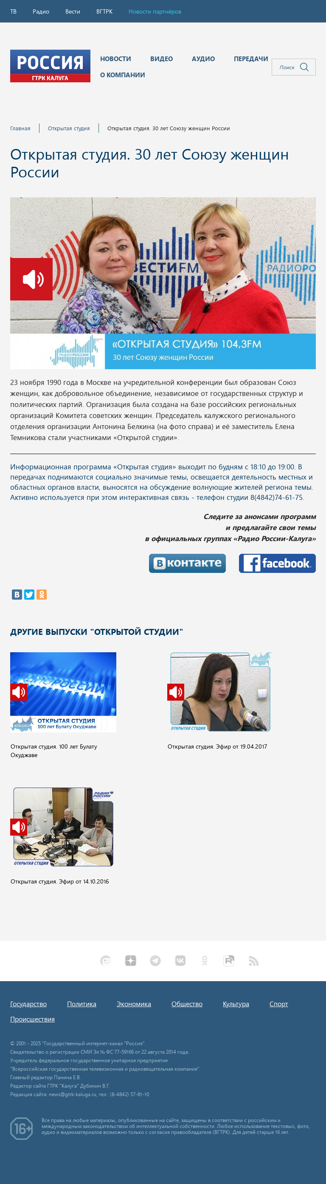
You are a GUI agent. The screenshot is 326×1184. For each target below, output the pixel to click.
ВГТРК (104, 11)
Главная (20, 128)
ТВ (13, 11)
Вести (72, 11)
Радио (41, 11)
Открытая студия (69, 128)
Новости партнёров (155, 11)
